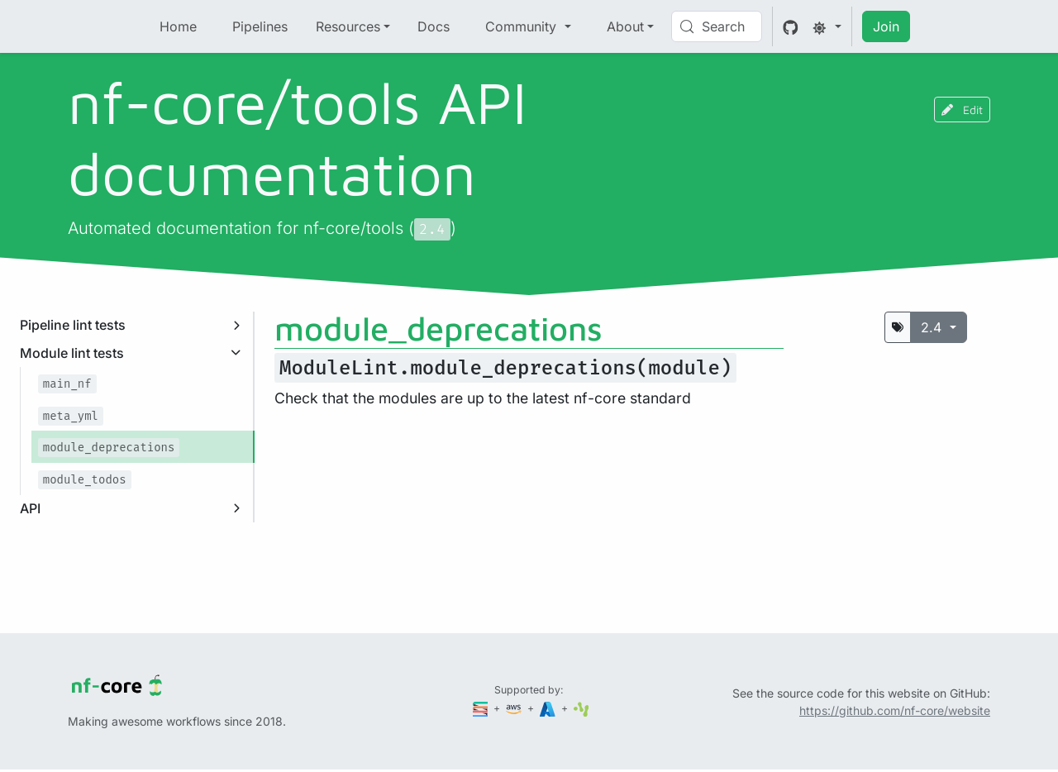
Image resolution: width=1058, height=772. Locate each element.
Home (178, 26)
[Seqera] (482, 708)
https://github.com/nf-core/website (894, 710)
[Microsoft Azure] (549, 708)
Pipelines (260, 26)
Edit (962, 109)
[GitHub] (790, 26)
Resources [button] (348, 26)
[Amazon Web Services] (515, 708)
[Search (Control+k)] (716, 26)
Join (886, 26)
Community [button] (522, 26)
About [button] (625, 26)
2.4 (933, 327)
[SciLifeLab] (581, 708)
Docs (433, 26)
